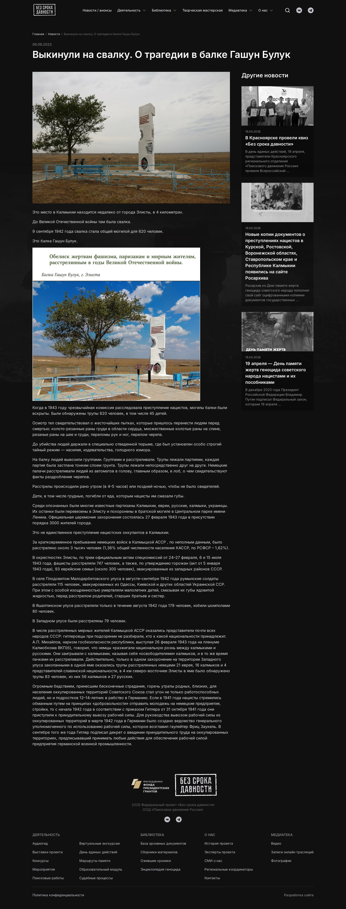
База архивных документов (163, 843)
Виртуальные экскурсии (99, 843)
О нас (265, 10)
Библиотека (164, 10)
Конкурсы (40, 861)
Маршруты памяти (95, 861)
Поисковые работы (48, 878)
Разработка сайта (299, 895)
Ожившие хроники (156, 861)
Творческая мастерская (202, 10)
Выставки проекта (47, 852)
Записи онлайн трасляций (292, 852)
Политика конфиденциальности (58, 895)
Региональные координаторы (228, 869)
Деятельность (131, 10)
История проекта (218, 843)
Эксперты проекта (219, 852)
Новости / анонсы (97, 10)
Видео (276, 843)
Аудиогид (40, 843)
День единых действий (98, 852)
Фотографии (281, 861)
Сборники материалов (159, 852)
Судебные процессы (96, 878)
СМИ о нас (213, 861)
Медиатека (241, 10)
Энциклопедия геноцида (160, 869)
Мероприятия (43, 869)
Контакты (212, 878)
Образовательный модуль (100, 869)
